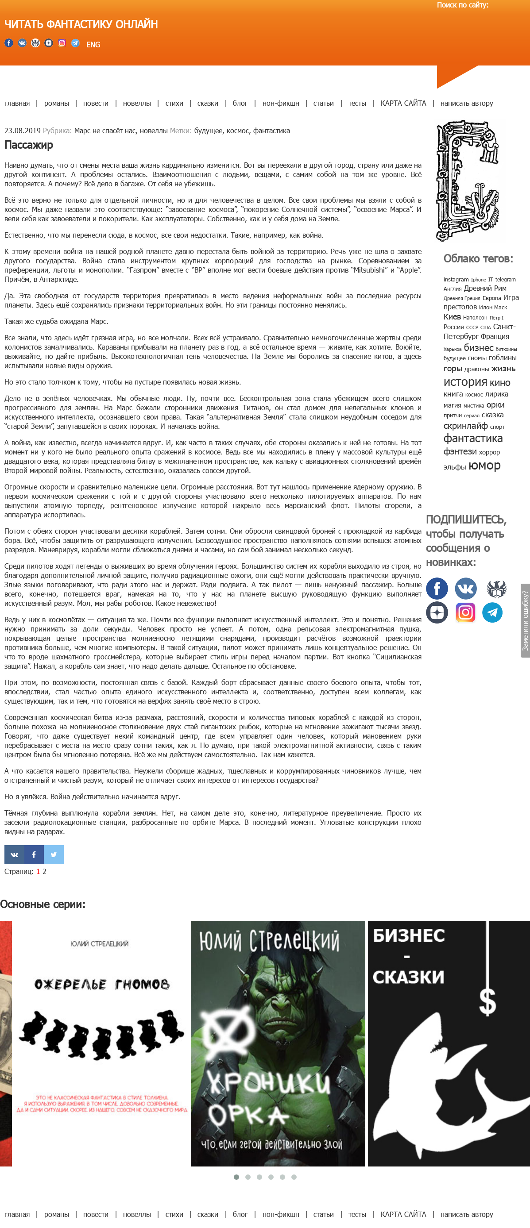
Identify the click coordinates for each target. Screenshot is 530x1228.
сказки (207, 103)
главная (17, 103)
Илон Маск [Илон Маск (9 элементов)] (493, 307)
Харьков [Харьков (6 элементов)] (453, 349)
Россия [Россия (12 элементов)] (454, 326)
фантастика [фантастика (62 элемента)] (473, 438)
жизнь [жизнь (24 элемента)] (503, 367)
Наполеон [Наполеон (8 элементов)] (475, 317)
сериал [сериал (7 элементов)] (472, 415)
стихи (174, 103)
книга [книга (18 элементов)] (453, 393)
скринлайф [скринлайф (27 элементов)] (466, 425)
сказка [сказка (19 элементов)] (493, 414)
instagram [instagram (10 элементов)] (456, 279)
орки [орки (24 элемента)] (496, 403)
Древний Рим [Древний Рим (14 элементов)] (485, 288)
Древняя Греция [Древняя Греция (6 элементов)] (462, 298)
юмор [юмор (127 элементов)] (484, 464)
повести (95, 103)
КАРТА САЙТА (403, 103)
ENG (92, 44)
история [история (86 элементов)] (465, 381)
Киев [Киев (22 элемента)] (452, 316)
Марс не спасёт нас (104, 130)
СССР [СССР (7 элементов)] (472, 327)
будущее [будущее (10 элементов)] (455, 358)
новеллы (137, 103)
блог (240, 103)
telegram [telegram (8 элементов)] (505, 279)
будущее (208, 130)
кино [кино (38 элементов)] (500, 382)
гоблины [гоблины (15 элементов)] (503, 357)
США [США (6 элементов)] (485, 327)
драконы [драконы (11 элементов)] (476, 369)
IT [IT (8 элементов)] (490, 279)
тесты (357, 103)
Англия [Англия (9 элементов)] (453, 288)
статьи (323, 103)
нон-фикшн (281, 103)
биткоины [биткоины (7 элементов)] (506, 349)
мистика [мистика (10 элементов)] (474, 405)
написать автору (467, 103)
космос (238, 130)
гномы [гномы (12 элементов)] (477, 357)
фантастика (271, 130)
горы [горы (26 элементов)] (453, 367)
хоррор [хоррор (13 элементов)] (489, 451)
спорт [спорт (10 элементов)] (497, 426)
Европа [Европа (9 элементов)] (492, 297)
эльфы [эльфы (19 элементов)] (455, 466)
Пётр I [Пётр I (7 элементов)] (496, 317)
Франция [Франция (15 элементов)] (495, 336)
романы (56, 103)
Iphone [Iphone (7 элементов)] (478, 279)
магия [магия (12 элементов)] (452, 404)
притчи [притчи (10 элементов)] (453, 415)
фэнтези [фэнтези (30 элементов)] (460, 450)
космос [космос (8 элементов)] (474, 394)
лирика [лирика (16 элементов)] (496, 393)
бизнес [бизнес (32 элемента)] (479, 347)
